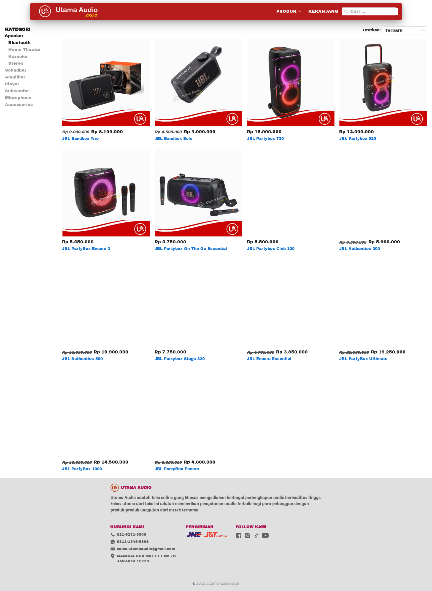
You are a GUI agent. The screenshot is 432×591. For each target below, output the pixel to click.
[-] (239, 536)
